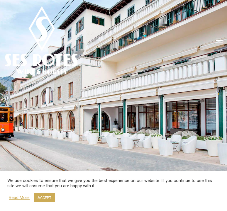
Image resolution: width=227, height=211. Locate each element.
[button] (219, 40)
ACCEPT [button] (44, 197)
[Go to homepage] (41, 40)
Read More (19, 197)
